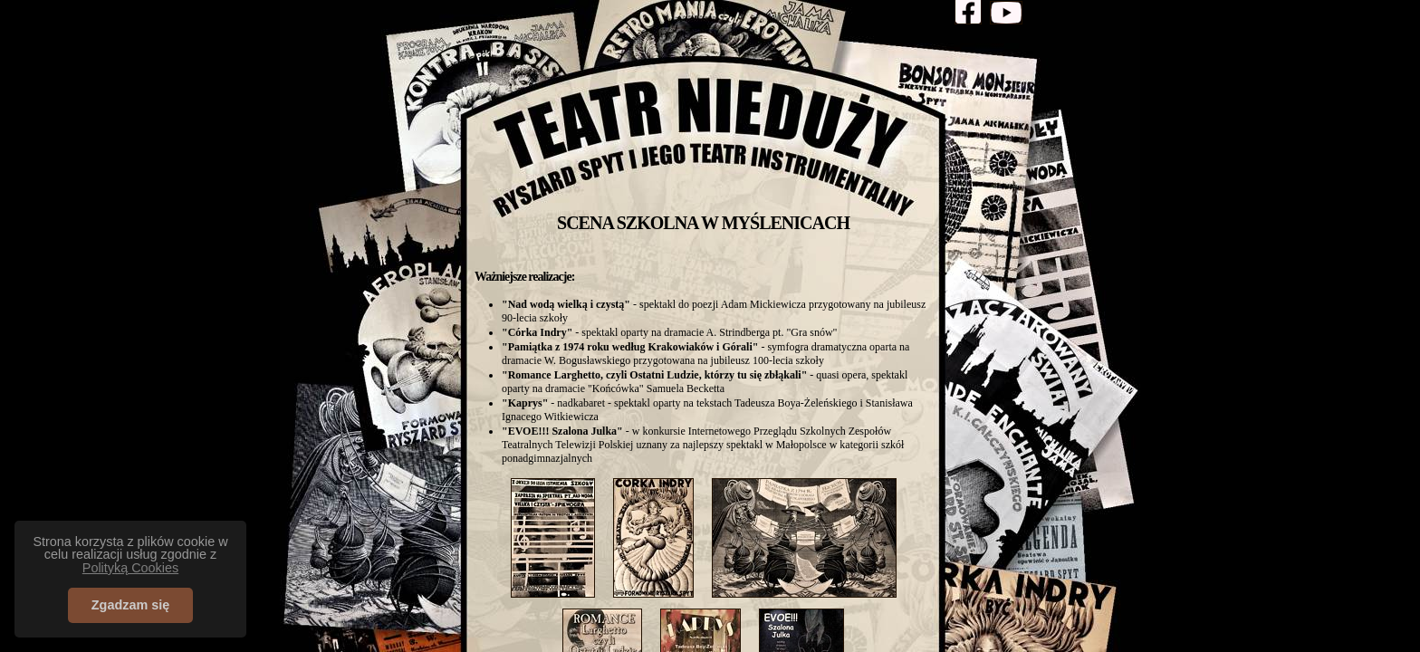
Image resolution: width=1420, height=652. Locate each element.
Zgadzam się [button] (130, 605)
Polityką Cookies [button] (130, 567)
